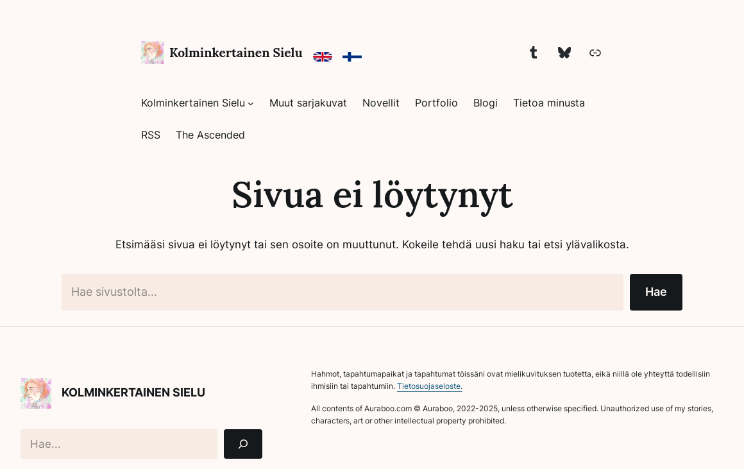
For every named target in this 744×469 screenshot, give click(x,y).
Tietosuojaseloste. (429, 386)
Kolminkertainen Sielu (236, 52)
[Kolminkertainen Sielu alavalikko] (251, 103)
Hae (656, 291)
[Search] (243, 444)
